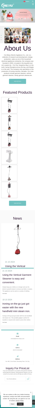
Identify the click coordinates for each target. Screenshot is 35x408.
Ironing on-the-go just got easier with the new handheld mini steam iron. (16, 307)
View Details (17, 81)
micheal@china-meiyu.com (17, 338)
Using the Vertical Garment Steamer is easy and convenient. (16, 279)
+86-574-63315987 (17, 350)
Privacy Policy (20, 400)
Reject (12, 404)
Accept (20, 404)
